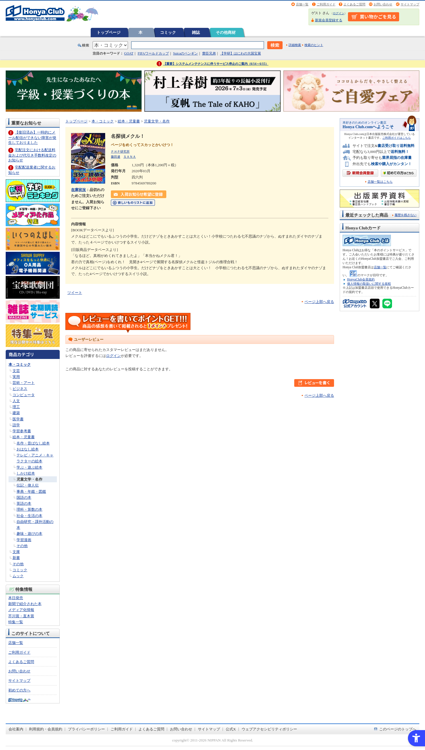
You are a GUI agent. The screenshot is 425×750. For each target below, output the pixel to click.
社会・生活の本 (29, 516)
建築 (16, 413)
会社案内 (16, 729)
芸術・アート (24, 383)
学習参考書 (22, 431)
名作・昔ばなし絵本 (33, 443)
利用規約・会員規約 (45, 729)
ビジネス (20, 389)
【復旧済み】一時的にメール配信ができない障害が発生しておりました (32, 137)
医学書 (18, 419)
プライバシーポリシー (86, 729)
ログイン (338, 13)
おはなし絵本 (27, 449)
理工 (16, 407)
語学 (16, 425)
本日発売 (15, 598)
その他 (22, 546)
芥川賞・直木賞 (21, 616)
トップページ (109, 32)
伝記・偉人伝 (27, 485)
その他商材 (226, 32)
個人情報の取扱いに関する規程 (369, 283)
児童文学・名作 (29, 479)
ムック (18, 576)
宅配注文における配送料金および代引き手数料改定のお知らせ (32, 155)
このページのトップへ (397, 729)
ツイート (74, 292)
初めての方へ (19, 690)
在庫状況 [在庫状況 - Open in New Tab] (78, 190)
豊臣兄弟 (209, 53)
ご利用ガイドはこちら (396, 137)
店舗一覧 (302, 4)
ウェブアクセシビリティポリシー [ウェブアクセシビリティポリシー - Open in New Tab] (269, 729)
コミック (168, 32)
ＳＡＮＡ (129, 156)
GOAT (129, 53)
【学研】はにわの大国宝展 (240, 53)
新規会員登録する (328, 20)
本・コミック (20, 364)
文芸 (16, 371)
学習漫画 (23, 540)
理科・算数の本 (29, 509)
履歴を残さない (405, 215)
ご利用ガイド (326, 4)
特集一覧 (15, 622)
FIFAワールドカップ (153, 53)
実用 (16, 377)
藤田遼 (115, 156)
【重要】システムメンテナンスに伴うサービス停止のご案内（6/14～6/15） (216, 63)
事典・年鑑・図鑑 (31, 491)
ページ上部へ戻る (319, 302)
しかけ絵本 (25, 473)
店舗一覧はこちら (380, 181)
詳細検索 (295, 45)
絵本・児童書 (24, 437)
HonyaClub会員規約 (361, 279)
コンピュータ (24, 395)
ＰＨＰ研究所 (120, 151)
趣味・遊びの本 (29, 533)
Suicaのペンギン (185, 53)
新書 (16, 558)
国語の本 (23, 497)
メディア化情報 (21, 610)
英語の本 (23, 503)
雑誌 (196, 32)
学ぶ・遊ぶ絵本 (29, 467)
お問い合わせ (383, 4)
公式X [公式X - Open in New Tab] (231, 729)
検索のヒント (313, 45)
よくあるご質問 (354, 4)
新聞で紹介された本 (25, 604)
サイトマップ (410, 4)
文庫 (16, 552)
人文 (16, 401)
